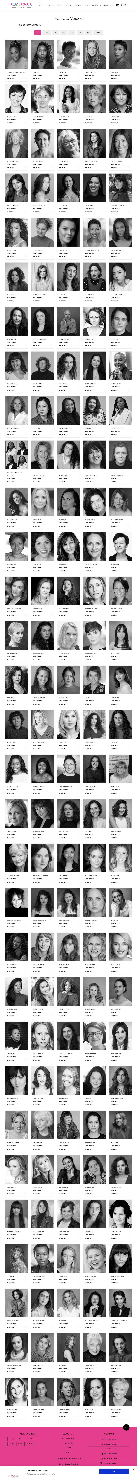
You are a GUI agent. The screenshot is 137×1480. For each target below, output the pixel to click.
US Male (30, 1444)
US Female (34, 1439)
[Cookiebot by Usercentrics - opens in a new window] (13, 1475)
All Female (12, 1439)
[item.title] (60, 5)
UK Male (20, 1444)
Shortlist (10, 78)
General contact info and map (109, 1449)
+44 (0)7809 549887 (109, 1444)
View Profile (11, 75)
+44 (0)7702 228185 (109, 1439)
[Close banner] (133, 1456)
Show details (109, 1476)
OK (114, 1458)
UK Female (23, 1439)
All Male (11, 1444)
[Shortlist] (108, 5)
